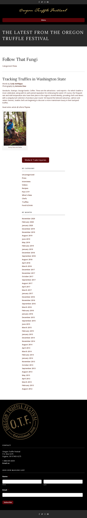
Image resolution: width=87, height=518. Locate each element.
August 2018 (27, 259)
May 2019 (26, 242)
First (4, 485)
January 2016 (27, 314)
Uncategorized (28, 175)
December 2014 (28, 338)
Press (15, 66)
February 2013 (28, 385)
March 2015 (27, 327)
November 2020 (28, 218)
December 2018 (28, 252)
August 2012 (27, 389)
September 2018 (28, 256)
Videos (24, 185)
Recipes (25, 188)
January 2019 (27, 249)
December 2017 (28, 269)
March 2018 (27, 266)
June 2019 (26, 239)
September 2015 (28, 321)
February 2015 (28, 331)
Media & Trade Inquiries (35, 160)
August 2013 (27, 372)
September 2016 (28, 303)
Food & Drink (27, 205)
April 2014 (26, 348)
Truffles (25, 202)
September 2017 (28, 280)
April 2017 (26, 287)
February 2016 (28, 310)
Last (45, 485)
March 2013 (27, 382)
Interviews (26, 181)
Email (5, 490)
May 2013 (26, 375)
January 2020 (27, 225)
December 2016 (28, 297)
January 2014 (27, 358)
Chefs (24, 198)
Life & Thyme (24, 107)
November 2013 (28, 361)
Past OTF (26, 192)
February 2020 (28, 222)
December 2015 (28, 317)
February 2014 (28, 355)
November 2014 (28, 341)
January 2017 (27, 293)
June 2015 (26, 324)
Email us (5, 463)
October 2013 (27, 365)
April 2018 (26, 263)
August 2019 (27, 235)
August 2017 (27, 283)
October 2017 (27, 276)
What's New (27, 195)
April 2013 (26, 378)
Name (5, 476)
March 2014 (27, 351)
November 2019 (28, 232)
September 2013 (28, 368)
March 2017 (27, 290)
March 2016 (27, 307)
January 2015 (27, 334)
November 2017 (28, 273)
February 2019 (28, 246)
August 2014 (27, 344)
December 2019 (28, 229)
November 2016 (28, 300)
